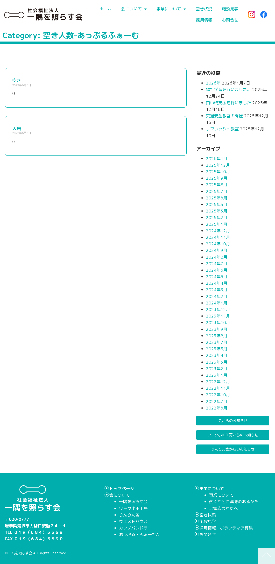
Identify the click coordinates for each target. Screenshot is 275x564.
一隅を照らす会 (133, 501)
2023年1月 (216, 375)
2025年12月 (218, 165)
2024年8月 (216, 257)
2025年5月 (216, 204)
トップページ (121, 488)
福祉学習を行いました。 (228, 89)
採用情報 (204, 20)
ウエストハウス (133, 521)
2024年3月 (216, 289)
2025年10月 (218, 171)
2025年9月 (216, 178)
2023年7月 (216, 342)
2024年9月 (216, 250)
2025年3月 (216, 211)
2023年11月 (218, 316)
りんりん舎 (129, 515)
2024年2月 (216, 296)
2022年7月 (216, 401)
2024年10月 (218, 244)
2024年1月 (216, 303)
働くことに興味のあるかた (233, 501)
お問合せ (230, 20)
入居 (16, 129)
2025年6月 (216, 198)
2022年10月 (218, 394)
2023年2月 (216, 368)
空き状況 (204, 9)
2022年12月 (218, 381)
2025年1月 (216, 224)
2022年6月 (216, 408)
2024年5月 (216, 276)
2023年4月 (216, 355)
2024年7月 (216, 263)
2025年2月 (216, 217)
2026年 (213, 83)
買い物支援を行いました (228, 103)
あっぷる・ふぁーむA (139, 534)
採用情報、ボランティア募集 (226, 528)
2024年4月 (216, 283)
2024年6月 (216, 270)
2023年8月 (216, 335)
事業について (171, 9)
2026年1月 (216, 158)
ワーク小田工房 (133, 508)
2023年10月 (218, 322)
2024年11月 (218, 237)
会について (134, 9)
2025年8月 (216, 184)
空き (16, 81)
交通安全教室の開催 (224, 116)
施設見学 (230, 9)
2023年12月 (218, 309)
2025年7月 (216, 191)
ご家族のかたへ (223, 508)
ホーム (105, 9)
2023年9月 (216, 329)
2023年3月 (216, 362)
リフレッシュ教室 (222, 129)
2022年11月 (218, 388)
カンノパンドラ (133, 528)
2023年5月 (216, 349)
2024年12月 (218, 230)
